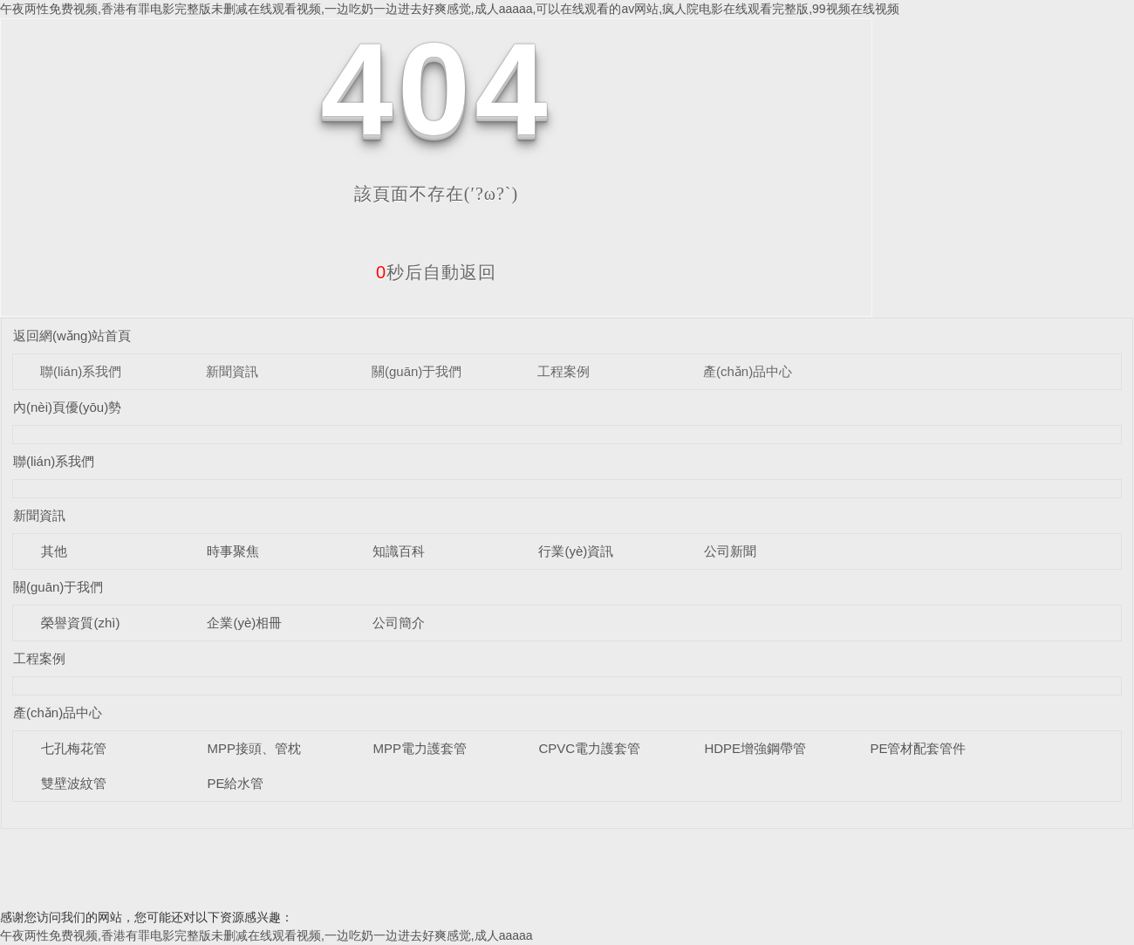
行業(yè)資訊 (575, 551)
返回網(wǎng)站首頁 (72, 335)
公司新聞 (730, 551)
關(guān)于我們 (416, 371)
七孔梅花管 (73, 748)
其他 (54, 551)
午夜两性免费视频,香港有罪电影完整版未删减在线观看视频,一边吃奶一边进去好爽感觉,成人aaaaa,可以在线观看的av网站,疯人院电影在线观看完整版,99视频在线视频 (449, 9)
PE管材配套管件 (918, 748)
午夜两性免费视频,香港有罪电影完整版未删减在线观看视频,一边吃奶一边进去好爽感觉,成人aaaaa (266, 935)
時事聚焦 (233, 551)
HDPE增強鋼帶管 (755, 748)
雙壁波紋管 (73, 783)
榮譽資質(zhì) (80, 622)
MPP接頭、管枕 (254, 748)
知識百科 (398, 551)
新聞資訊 (232, 371)
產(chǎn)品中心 (747, 371)
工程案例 (563, 371)
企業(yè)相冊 (244, 622)
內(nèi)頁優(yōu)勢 (67, 407)
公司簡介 (398, 622)
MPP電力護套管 (419, 748)
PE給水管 (235, 783)
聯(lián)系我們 (80, 371)
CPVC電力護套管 (589, 748)
